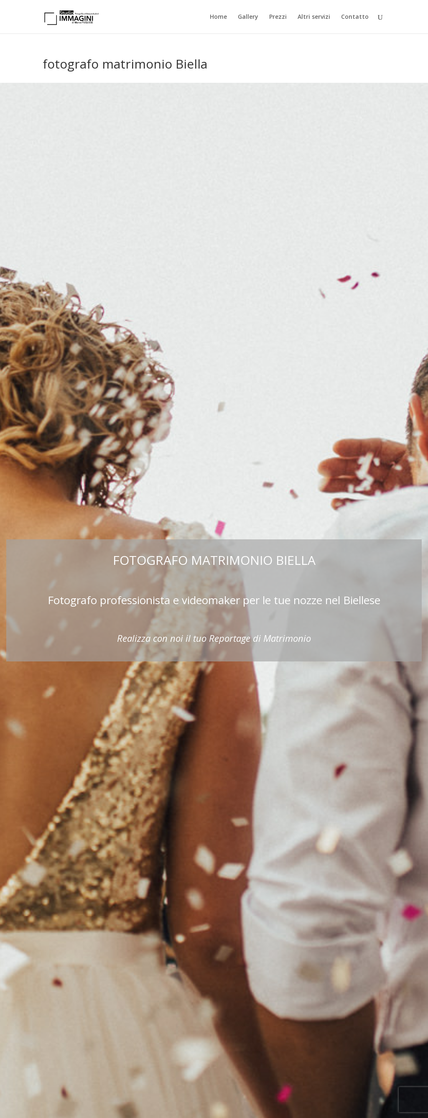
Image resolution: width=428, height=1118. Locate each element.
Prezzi (278, 17)
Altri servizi (314, 17)
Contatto (355, 17)
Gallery (248, 17)
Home (218, 17)
